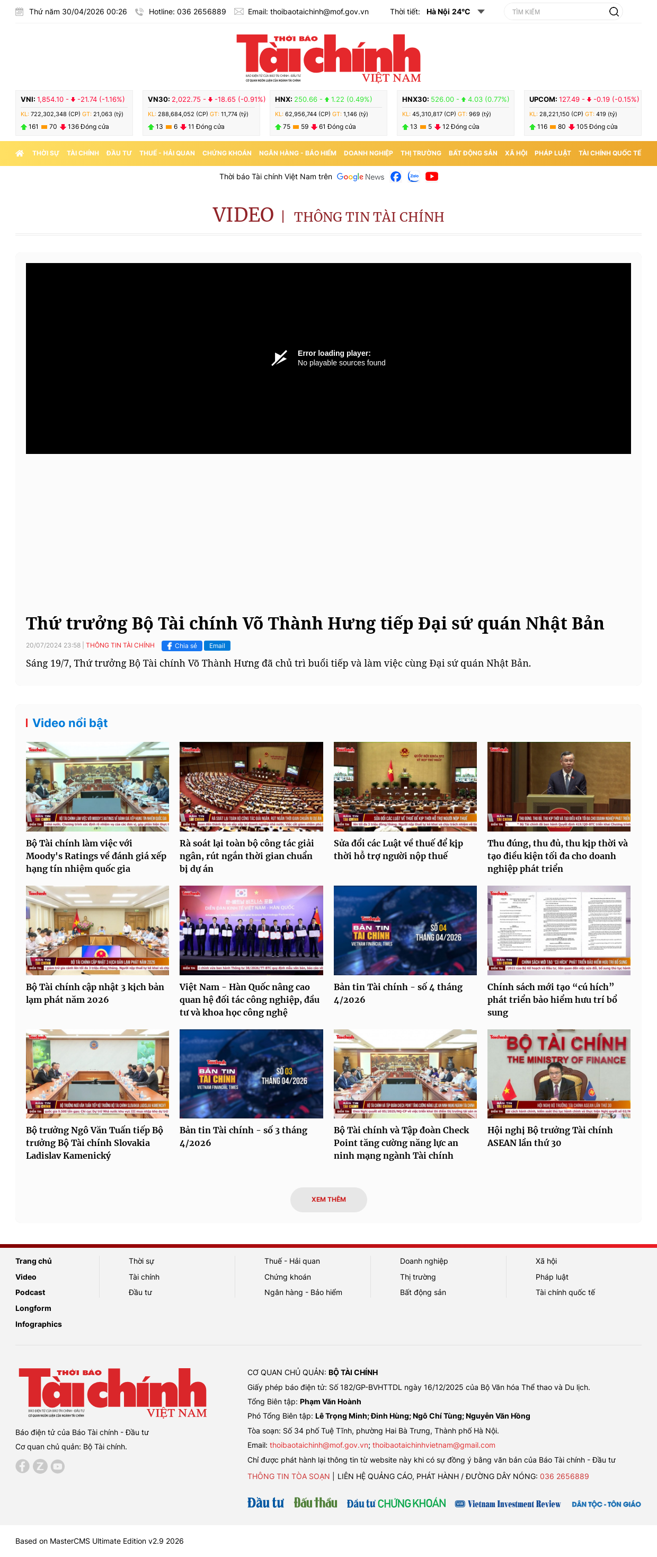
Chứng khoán (227, 153)
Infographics (38, 1323)
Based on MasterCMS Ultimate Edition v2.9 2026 (99, 1540)
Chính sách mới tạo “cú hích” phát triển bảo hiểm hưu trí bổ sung (552, 1000)
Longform (33, 1308)
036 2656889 (564, 1476)
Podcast (30, 1292)
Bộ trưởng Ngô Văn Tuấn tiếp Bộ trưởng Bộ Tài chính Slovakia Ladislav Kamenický (94, 1143)
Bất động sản (473, 153)
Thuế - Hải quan (167, 153)
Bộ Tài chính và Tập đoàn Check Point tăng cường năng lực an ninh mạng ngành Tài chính (401, 1143)
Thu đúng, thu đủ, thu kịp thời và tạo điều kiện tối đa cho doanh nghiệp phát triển (557, 856)
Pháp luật (553, 153)
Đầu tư (119, 153)
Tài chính (83, 153)
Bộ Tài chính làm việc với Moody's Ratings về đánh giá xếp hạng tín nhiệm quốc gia (96, 856)
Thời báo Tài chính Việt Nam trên (275, 176)
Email (217, 646)
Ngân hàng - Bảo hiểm (297, 153)
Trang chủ (33, 1260)
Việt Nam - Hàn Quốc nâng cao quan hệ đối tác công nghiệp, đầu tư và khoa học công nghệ (249, 1000)
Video (243, 215)
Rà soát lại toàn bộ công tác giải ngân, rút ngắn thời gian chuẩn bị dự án (247, 856)
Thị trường (421, 153)
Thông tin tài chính (369, 217)
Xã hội (516, 153)
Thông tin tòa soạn (288, 1476)
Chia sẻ (180, 646)
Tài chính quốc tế (610, 153)
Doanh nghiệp (368, 153)
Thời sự (45, 153)
